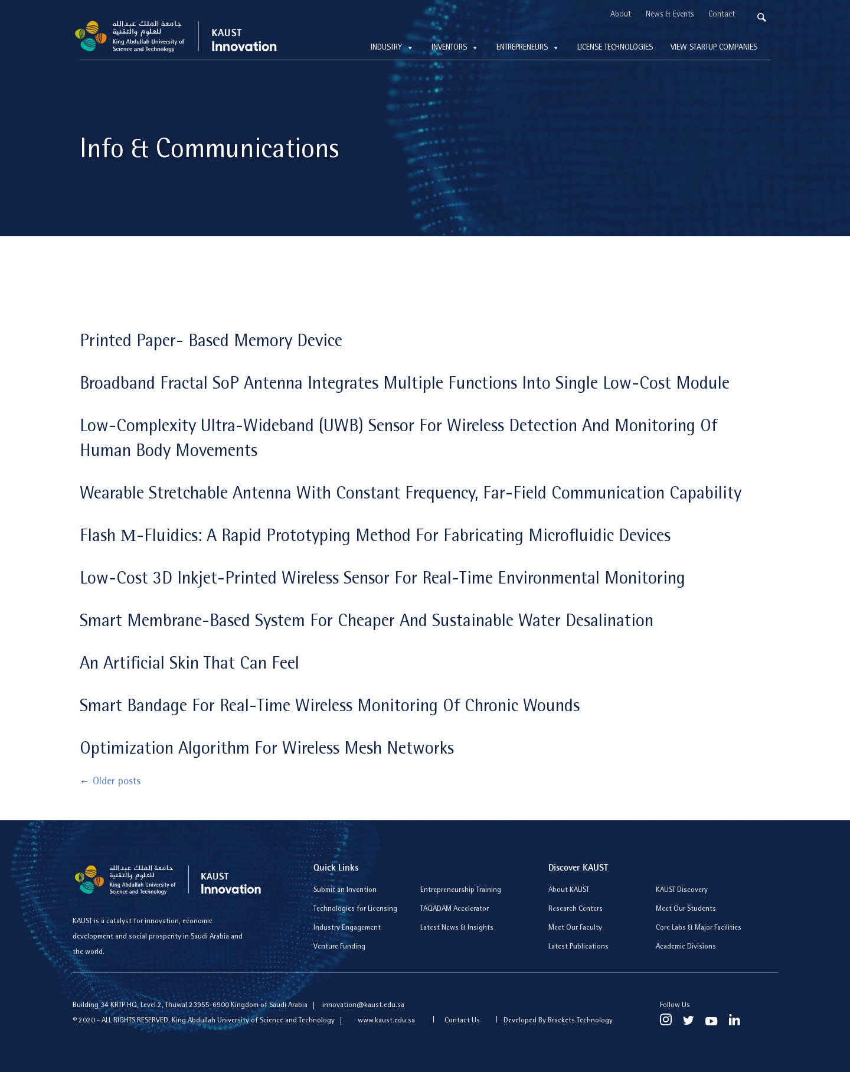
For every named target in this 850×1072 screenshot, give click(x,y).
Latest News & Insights (456, 928)
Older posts (110, 782)
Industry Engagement (347, 928)
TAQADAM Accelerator (454, 909)
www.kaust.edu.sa (387, 1021)
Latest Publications (578, 947)
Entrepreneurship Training (460, 890)
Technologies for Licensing (355, 909)
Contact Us (462, 1021)
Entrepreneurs (528, 48)
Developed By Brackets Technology (558, 1021)
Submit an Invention (345, 890)
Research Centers (575, 909)
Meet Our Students (686, 909)
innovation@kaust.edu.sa (363, 1005)
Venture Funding (339, 947)
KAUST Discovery (682, 890)
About (620, 15)
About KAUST (568, 890)
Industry (392, 48)
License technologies (615, 48)
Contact (721, 15)
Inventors (455, 48)
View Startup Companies (714, 48)
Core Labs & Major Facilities (698, 928)
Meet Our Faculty (575, 928)
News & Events (670, 15)
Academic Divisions (686, 947)
